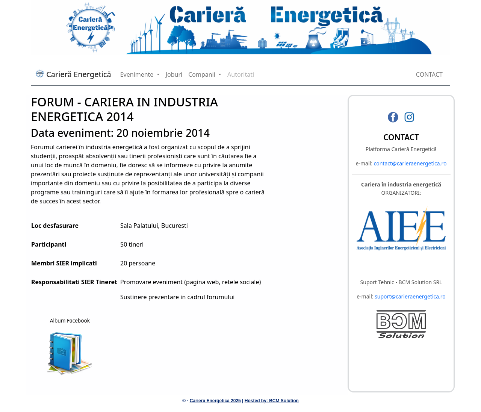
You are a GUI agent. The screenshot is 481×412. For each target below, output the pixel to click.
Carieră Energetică (73, 74)
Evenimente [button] (137, 74)
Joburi (174, 74)
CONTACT (429, 74)
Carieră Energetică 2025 (215, 400)
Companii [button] (202, 74)
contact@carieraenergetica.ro (410, 163)
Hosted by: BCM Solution (272, 400)
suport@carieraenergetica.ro (410, 296)
